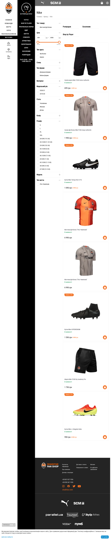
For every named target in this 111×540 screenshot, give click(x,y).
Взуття (26, 34)
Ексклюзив (26, 51)
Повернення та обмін (82, 467)
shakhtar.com (67, 490)
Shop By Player (26, 23)
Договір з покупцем (67, 472)
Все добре (104, 537)
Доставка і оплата (81, 464)
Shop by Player (68, 34)
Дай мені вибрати (7, 537)
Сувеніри (26, 37)
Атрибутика (26, 41)
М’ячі (26, 48)
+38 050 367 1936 (67, 482)
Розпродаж (26, 55)
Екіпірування (26, 44)
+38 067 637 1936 (67, 479)
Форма (26, 20)
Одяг (26, 30)
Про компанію (66, 469)
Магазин (92, 464)
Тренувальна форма (26, 27)
